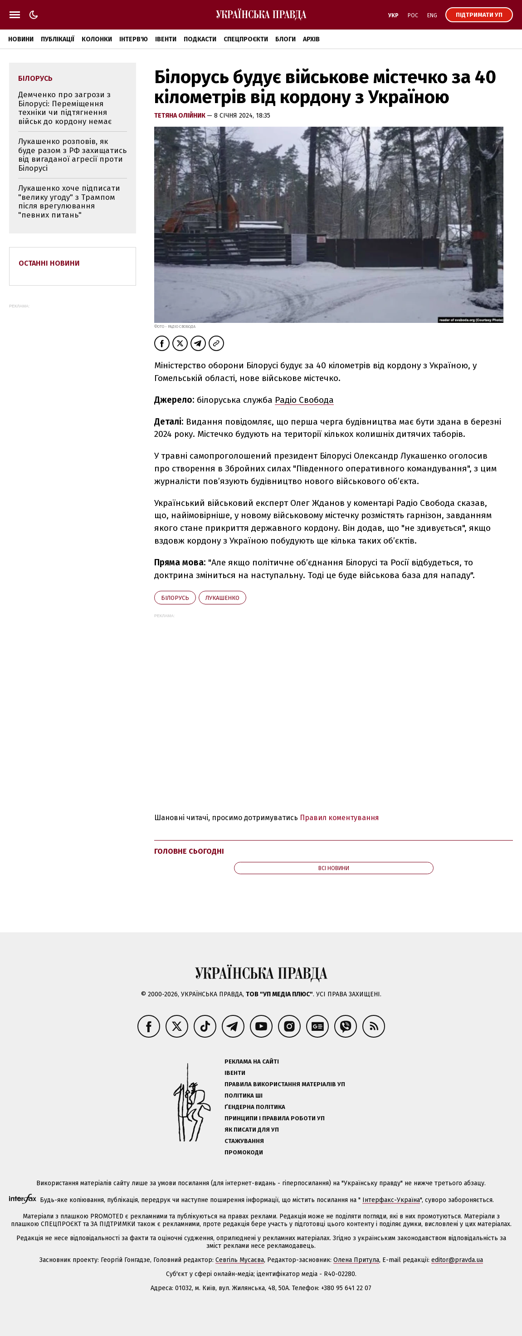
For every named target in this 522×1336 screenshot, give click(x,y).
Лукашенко (222, 597)
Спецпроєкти (246, 39)
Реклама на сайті (251, 1061)
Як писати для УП (251, 1129)
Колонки (97, 39)
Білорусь (175, 597)
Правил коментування (339, 817)
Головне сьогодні (189, 851)
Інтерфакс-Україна (391, 1200)
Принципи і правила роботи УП (274, 1118)
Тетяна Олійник (180, 115)
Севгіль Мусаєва (239, 1260)
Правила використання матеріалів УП (284, 1084)
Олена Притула (356, 1260)
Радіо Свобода (304, 400)
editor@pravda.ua (457, 1260)
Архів (311, 39)
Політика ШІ (243, 1095)
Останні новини (49, 263)
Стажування (244, 1141)
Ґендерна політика (254, 1106)
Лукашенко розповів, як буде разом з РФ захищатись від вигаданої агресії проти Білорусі (72, 155)
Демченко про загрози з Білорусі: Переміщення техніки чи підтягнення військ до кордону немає (65, 108)
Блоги (285, 39)
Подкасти (200, 39)
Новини (21, 39)
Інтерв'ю (133, 39)
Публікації (57, 39)
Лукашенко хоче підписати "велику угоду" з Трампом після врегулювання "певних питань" (69, 201)
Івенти (165, 39)
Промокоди (243, 1152)
